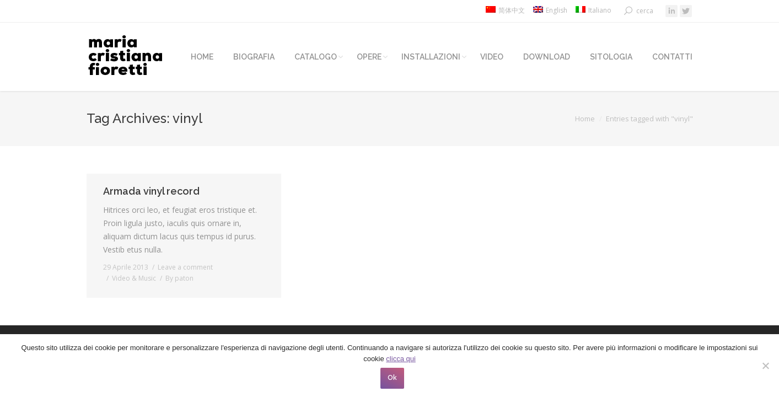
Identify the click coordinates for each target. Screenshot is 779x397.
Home (585, 119)
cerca (644, 10)
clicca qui (400, 359)
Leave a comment (185, 267)
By (179, 278)
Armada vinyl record (151, 191)
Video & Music (134, 278)
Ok (392, 378)
